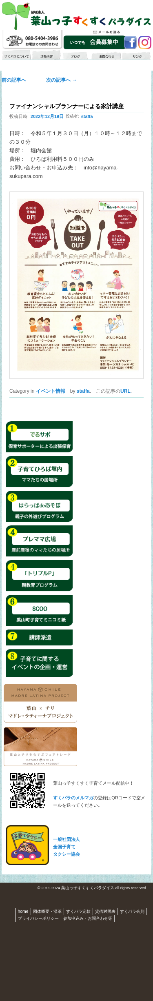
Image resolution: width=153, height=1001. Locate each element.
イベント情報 (50, 391)
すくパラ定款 (78, 911)
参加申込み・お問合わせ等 (87, 918)
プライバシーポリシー (38, 918)
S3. (150, 888)
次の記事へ (59, 80)
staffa (87, 116)
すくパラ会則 (132, 911)
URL (125, 391)
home (23, 911)
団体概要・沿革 (47, 911)
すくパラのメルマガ (73, 797)
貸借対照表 (105, 911)
